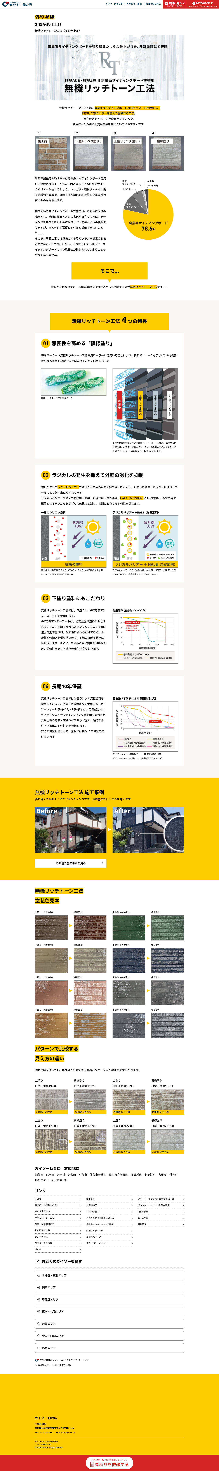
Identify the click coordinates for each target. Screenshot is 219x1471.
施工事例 (90, 1198)
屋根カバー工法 (93, 1236)
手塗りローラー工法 (44, 1217)
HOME (38, 1198)
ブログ (38, 1249)
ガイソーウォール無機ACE (148, 447)
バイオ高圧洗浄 (42, 1211)
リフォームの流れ (43, 1243)
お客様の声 (91, 1205)
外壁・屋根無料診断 (44, 1224)
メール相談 (143, 1217)
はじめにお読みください (46, 1205)
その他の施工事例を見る (71, 863)
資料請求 (142, 1224)
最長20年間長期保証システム (100, 1217)
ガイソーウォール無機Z (126, 451)
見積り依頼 (143, 1211)
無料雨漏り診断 (42, 1230)
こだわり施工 (92, 1211)
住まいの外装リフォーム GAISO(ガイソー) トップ (64, 1359)
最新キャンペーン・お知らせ (100, 1224)
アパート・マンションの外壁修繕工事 (156, 1198)
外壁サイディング (94, 1230)
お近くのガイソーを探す (58, 1261)
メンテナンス (41, 1236)
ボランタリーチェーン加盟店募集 (154, 1205)
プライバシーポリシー (97, 1243)
